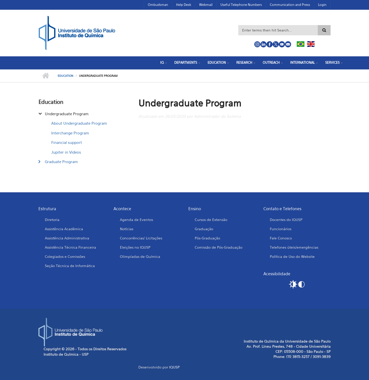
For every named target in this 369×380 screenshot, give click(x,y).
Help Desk (183, 5)
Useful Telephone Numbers (241, 5)
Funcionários (280, 229)
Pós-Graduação (207, 238)
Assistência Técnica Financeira (70, 247)
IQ (162, 62)
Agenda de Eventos (136, 219)
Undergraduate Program (67, 113)
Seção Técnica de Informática (70, 265)
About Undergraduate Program (79, 123)
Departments (185, 62)
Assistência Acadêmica (64, 229)
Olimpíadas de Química (140, 256)
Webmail (205, 5)
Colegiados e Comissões (65, 256)
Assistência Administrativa (67, 238)
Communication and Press (290, 5)
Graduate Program (61, 161)
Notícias (126, 229)
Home (45, 75)
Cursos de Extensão (211, 219)
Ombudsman (158, 5)
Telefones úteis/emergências (294, 247)
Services (332, 62)
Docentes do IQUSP (286, 219)
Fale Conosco (281, 238)
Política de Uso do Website (292, 256)
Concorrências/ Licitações (141, 238)
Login (322, 5)
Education (217, 62)
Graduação (204, 229)
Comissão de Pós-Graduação (218, 247)
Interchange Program (70, 133)
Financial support (66, 142)
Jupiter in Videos (66, 152)
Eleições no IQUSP (135, 247)
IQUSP (174, 367)
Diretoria (52, 219)
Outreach (271, 62)
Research (244, 62)
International (302, 62)
